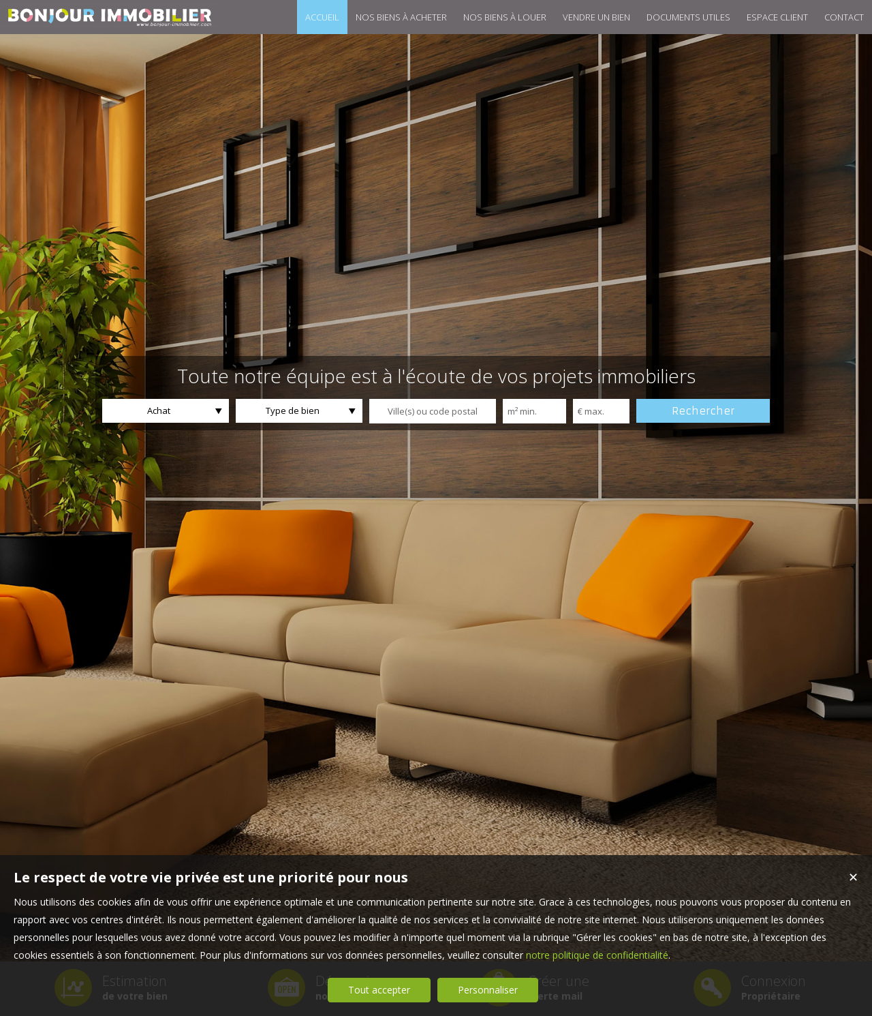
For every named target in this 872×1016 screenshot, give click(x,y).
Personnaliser (488, 989)
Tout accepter (379, 989)
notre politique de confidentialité (597, 954)
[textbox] (432, 411)
